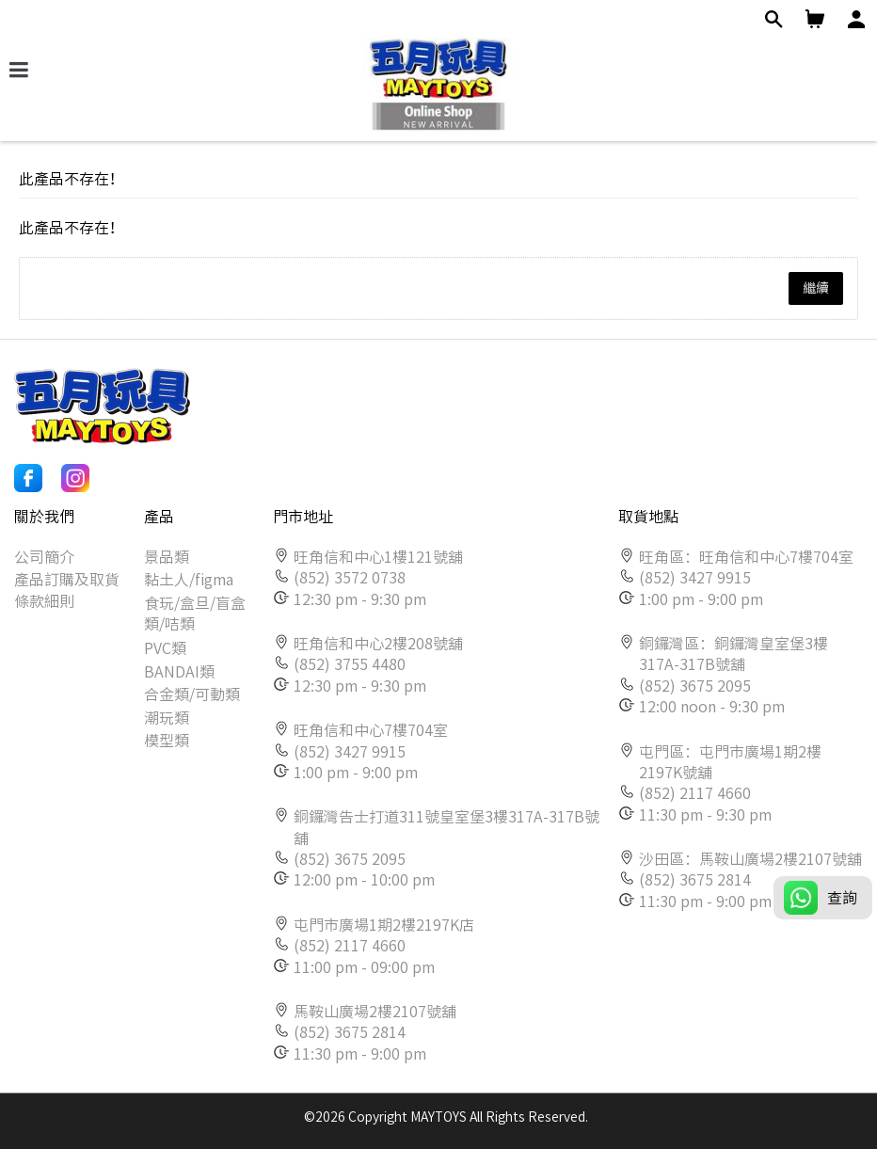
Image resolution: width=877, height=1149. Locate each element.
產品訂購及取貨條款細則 (67, 590)
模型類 (166, 740)
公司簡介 (44, 557)
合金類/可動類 (192, 694)
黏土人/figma (188, 579)
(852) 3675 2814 (350, 1032)
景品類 (166, 557)
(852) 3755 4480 (350, 664)
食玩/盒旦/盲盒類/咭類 (195, 613)
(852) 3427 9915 (350, 751)
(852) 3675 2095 (350, 859)
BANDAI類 (179, 671)
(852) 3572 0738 (350, 577)
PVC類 (165, 648)
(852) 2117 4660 (350, 945)
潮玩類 (166, 718)
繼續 (816, 288)
